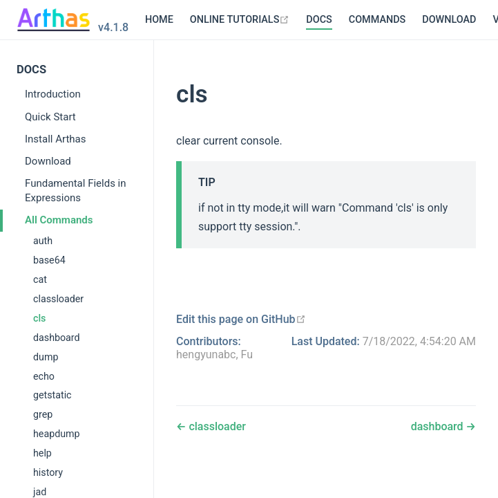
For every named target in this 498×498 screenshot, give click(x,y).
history (48, 472)
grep (42, 414)
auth (42, 240)
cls (39, 318)
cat (40, 279)
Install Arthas (55, 139)
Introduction (53, 94)
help (42, 453)
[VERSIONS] (439, 20)
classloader (58, 298)
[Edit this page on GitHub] (241, 319)
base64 (49, 260)
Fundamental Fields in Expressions (75, 190)
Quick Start (50, 117)
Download (48, 161)
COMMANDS (295, 20)
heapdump (56, 433)
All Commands (59, 220)
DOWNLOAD (367, 20)
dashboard (56, 337)
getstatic (52, 394)
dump (45, 356)
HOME (78, 20)
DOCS (237, 20)
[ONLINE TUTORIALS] (158, 20)
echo (44, 376)
